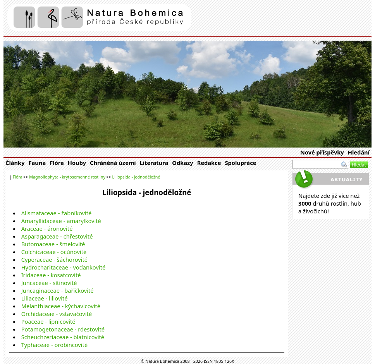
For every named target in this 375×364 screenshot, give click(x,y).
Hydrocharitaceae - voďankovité (63, 267)
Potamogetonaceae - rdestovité (63, 329)
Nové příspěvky (322, 152)
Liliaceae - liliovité (44, 298)
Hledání (359, 152)
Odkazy (182, 163)
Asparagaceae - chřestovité (57, 236)
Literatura (154, 163)
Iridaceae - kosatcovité (51, 275)
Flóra (57, 163)
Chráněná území (113, 163)
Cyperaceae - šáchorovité (54, 259)
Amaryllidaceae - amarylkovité (61, 221)
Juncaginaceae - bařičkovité (57, 290)
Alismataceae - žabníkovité (56, 213)
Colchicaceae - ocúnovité (54, 252)
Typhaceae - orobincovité (54, 345)
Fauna (37, 163)
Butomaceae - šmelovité (53, 244)
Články (15, 163)
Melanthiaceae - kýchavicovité (60, 306)
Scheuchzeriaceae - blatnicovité (62, 337)
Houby (77, 163)
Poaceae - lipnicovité (48, 321)
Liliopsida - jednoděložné (136, 177)
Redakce (209, 163)
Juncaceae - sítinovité (49, 283)
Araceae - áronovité (47, 228)
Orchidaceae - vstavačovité (56, 314)
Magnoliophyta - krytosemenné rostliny (67, 177)
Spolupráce (240, 163)
